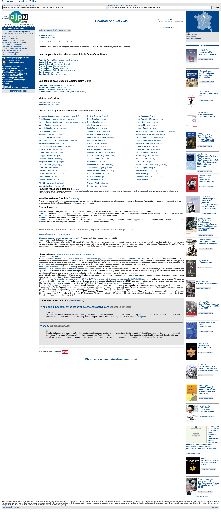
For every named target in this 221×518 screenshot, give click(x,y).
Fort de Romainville (47, 66)
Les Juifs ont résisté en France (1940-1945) (210, 462)
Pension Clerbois (46, 89)
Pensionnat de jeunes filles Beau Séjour (56, 91)
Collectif (201, 133)
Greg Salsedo (205, 410)
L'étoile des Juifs (204, 263)
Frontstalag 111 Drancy (49, 68)
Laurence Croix (204, 179)
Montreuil (70, 85)
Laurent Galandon (205, 176)
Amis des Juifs (204, 347)
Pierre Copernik (202, 281)
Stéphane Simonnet (206, 302)
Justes (50, 110)
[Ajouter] (56, 207)
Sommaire (43, 35)
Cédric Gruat (203, 344)
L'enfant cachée (207, 412)
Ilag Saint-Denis (46, 74)
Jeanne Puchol (204, 178)
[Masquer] (51, 37)
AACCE (204, 458)
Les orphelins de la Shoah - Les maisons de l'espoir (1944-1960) (208, 368)
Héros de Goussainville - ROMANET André (58, 267)
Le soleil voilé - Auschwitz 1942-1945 (207, 53)
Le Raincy (82, 92)
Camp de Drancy (46, 62)
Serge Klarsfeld (203, 261)
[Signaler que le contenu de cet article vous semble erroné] (111, 359)
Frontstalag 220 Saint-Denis (51, 70)
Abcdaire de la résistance (207, 283)
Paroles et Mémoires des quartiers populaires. (60, 285)
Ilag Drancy (44, 72)
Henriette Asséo (205, 240)
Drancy (60, 62)
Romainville (65, 66)
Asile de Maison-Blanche (50, 60)
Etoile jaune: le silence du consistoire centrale (59, 238)
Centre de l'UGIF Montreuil (50, 85)
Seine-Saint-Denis (193, 39)
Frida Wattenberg (204, 220)
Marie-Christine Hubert (206, 479)
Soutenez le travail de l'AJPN (19, 1)
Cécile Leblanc (203, 345)
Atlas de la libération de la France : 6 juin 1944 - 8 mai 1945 (209, 306)
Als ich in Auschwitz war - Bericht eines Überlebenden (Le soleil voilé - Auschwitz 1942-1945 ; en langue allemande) (207, 161)
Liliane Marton (204, 92)
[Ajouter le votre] (128, 230)
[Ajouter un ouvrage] (202, 496)
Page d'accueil (5, 17)
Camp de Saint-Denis (48, 64)
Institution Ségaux (47, 87)
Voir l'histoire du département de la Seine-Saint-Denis (57, 42)
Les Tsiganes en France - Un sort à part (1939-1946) (208, 485)
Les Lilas (63, 87)
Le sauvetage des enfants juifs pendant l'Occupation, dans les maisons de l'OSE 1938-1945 (210, 204)
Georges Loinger (205, 71)
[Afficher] (50, 35)
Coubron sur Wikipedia (50, 257)
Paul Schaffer (203, 50)
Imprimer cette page (18, 91)
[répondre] (143, 317)
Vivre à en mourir (206, 181)
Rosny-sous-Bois (65, 89)
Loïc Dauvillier (205, 406)
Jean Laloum (203, 385)
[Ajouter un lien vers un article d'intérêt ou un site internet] (75, 254)
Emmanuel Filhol (204, 481)
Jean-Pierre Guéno (205, 135)
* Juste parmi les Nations (10, 507)
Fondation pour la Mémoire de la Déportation (213, 428)
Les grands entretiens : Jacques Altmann (58, 291)
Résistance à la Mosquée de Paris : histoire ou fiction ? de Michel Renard (70, 269)
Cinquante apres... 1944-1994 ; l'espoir (206, 115)
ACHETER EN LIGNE (205, 59)
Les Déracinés (205, 327)
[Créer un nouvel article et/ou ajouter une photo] (55, 30)
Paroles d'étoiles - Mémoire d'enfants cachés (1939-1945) (206, 139)
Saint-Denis (66, 64)
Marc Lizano (204, 408)
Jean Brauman (203, 222)
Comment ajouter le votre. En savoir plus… (56, 234)
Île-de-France (191, 35)
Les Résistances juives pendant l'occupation (206, 75)
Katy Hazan (206, 197)
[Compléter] (77, 189)
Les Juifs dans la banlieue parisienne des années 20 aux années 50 (207, 390)
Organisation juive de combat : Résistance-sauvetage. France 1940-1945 (207, 227)
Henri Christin (44, 104)
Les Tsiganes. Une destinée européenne (208, 243)
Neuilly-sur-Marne (71, 60)
